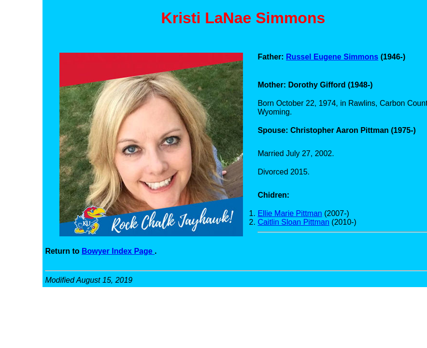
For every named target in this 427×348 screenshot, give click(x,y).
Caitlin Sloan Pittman (293, 222)
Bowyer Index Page (118, 251)
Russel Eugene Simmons (332, 57)
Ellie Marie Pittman (289, 213)
